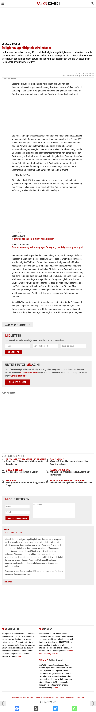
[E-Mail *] (17, 346)
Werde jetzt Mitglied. (19, 376)
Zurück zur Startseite (17, 324)
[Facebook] (30, 709)
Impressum (70, 697)
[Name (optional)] (73, 346)
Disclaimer (80, 697)
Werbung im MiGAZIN (34, 697)
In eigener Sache (18, 697)
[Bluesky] (69, 709)
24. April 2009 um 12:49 (13, 532)
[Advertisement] (48, 24)
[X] (50, 709)
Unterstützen (49, 697)
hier (19, 656)
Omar (6, 529)
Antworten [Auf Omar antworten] (8, 582)
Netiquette (60, 697)
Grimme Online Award (29, 372)
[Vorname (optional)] (45, 346)
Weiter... (56, 688)
